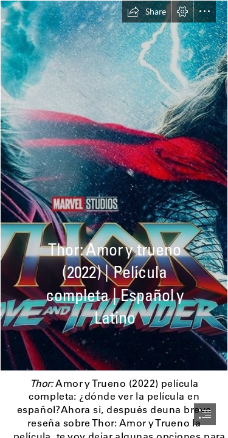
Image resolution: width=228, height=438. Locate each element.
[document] (114, 219)
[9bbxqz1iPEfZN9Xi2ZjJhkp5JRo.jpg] (114, 185)
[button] (146, 12)
